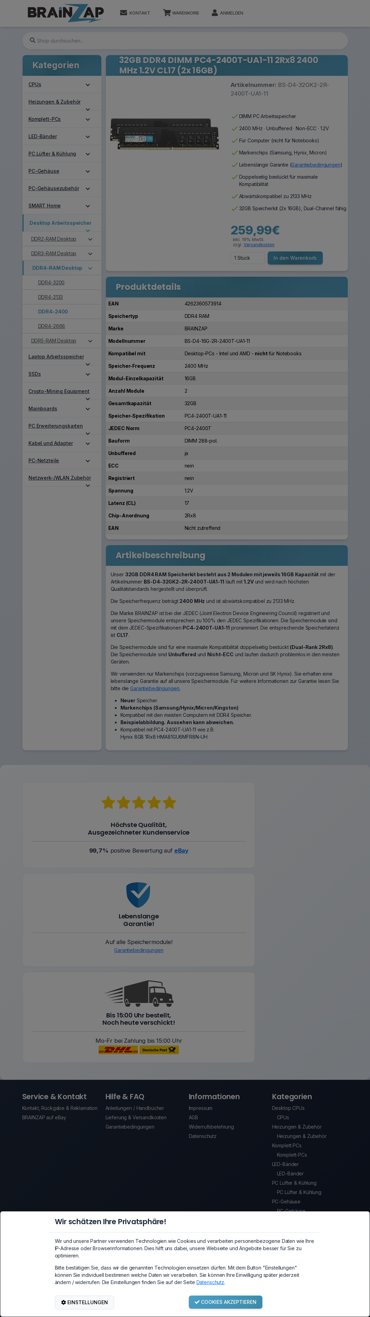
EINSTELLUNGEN (84, 1302)
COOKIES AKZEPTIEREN (226, 1302)
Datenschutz (210, 1282)
